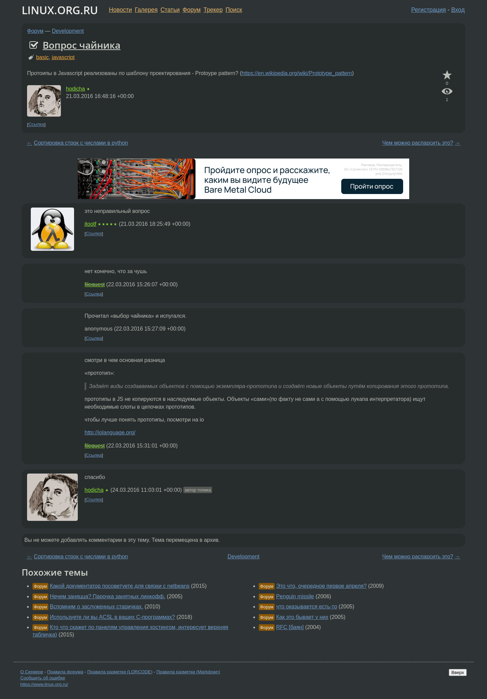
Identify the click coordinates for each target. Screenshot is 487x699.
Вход (458, 9)
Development (68, 31)
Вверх (457, 672)
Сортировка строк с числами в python (81, 143)
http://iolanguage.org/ (110, 432)
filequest (95, 284)
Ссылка (36, 124)
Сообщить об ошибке (42, 677)
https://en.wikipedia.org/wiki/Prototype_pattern (296, 73)
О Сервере (31, 671)
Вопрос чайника (81, 45)
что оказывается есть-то (306, 606)
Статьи (170, 9)
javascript (63, 57)
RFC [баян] (289, 627)
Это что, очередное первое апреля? (321, 586)
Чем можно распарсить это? (417, 143)
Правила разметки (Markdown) (188, 671)
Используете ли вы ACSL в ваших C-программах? (112, 617)
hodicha (75, 89)
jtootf (90, 224)
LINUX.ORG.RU (60, 10)
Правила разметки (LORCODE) (120, 671)
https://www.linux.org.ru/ (44, 684)
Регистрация (428, 9)
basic (42, 57)
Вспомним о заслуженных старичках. (96, 606)
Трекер (213, 9)
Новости (120, 9)
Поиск (234, 9)
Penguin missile (295, 596)
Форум (192, 9)
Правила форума (65, 671)
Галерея (146, 9)
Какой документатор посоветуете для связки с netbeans (119, 586)
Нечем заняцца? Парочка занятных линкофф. (107, 596)
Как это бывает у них (302, 617)
